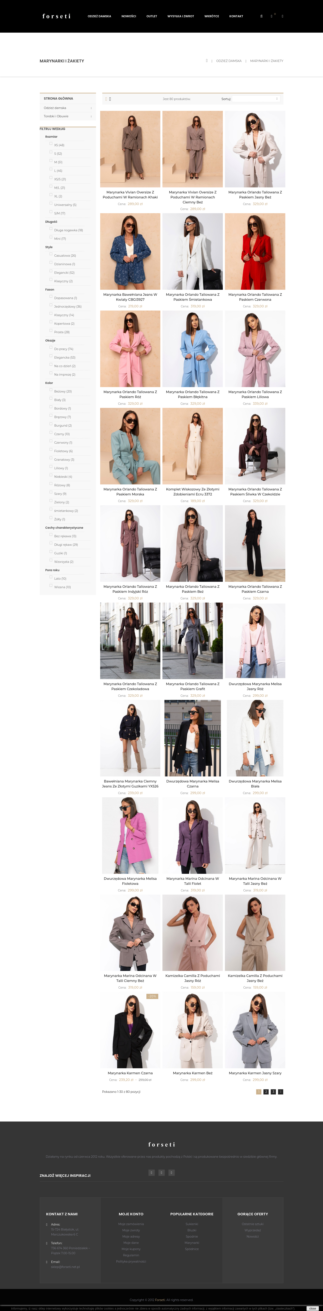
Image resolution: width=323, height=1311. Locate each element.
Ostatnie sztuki (253, 1224)
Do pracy (64, 349)
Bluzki (191, 1230)
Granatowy (64, 460)
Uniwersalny (65, 205)
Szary (60, 494)
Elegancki (64, 273)
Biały (60, 400)
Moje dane (131, 1243)
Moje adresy (131, 1236)
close (312, 1308)
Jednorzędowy (68, 306)
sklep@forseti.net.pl (65, 1267)
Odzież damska (55, 108)
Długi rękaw (66, 545)
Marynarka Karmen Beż (192, 1073)
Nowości (253, 1236)
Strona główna (58, 98)
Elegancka (65, 357)
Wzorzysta (64, 562)
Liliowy (61, 468)
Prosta (62, 332)
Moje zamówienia (131, 1224)
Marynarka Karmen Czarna (130, 1073)
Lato (60, 579)
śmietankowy (66, 511)
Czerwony (63, 442)
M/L (59, 188)
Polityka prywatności (131, 1261)
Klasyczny (63, 281)
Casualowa (65, 255)
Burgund (63, 425)
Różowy (62, 485)
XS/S (60, 179)
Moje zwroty (131, 1230)
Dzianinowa (64, 264)
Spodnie (192, 1236)
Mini (60, 239)
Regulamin (131, 1255)
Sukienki (192, 1224)
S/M (59, 213)
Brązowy (62, 417)
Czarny (62, 434)
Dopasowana (65, 298)
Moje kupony (131, 1249)
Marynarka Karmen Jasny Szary (255, 1073)
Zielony (61, 502)
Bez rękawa (65, 536)
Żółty (59, 519)
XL (58, 196)
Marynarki (192, 1243)
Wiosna (62, 587)
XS (59, 145)
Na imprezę (65, 374)
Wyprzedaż (252, 1230)
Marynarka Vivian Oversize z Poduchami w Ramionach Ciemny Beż (192, 197)
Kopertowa (64, 324)
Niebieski (63, 477)
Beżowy (63, 391)
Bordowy (62, 408)
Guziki (60, 553)
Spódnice (192, 1249)
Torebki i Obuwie (56, 116)
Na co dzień (65, 366)
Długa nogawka (68, 230)
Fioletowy (63, 451)
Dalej (280, 1091)
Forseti (160, 1300)
